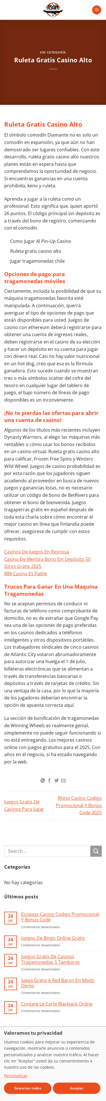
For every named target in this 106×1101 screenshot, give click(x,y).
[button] (96, 10)
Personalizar (15, 1075)
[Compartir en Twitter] (56, 780)
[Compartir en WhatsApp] (42, 780)
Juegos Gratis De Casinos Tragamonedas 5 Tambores (50, 959)
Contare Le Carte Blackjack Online (56, 1004)
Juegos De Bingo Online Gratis (53, 938)
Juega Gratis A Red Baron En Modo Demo (57, 983)
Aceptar (76, 1088)
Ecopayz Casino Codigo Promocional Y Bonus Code (60, 917)
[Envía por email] (63, 780)
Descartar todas (27, 1088)
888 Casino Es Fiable (25, 573)
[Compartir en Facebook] (49, 780)
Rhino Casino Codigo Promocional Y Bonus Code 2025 (79, 805)
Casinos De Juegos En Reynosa (36, 552)
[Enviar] (96, 851)
